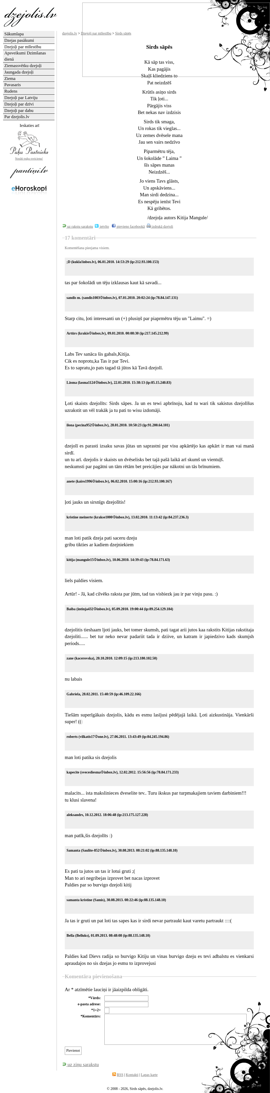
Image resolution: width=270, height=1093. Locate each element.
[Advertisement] (29, 280)
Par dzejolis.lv (16, 116)
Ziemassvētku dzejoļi (23, 65)
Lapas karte (149, 1075)
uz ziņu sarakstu (80, 1064)
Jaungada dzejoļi (19, 72)
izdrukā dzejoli (160, 227)
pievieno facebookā (128, 227)
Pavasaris (12, 84)
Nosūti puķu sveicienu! (29, 158)
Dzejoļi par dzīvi (19, 104)
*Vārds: (94, 998)
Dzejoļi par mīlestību (22, 46)
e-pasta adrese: (89, 1004)
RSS (120, 1075)
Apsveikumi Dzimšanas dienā (25, 56)
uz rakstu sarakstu (77, 227)
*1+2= (96, 1010)
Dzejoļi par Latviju (21, 97)
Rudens (10, 91)
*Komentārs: (90, 1016)
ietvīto (102, 227)
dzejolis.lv (69, 33)
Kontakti (132, 1075)
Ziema (9, 78)
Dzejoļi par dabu (18, 110)
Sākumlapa (14, 33)
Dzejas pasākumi (19, 40)
